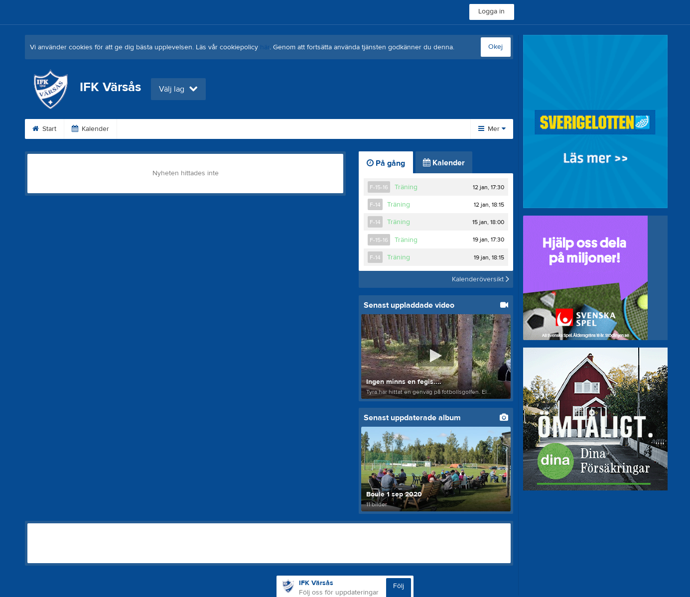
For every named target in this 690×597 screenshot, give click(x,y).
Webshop (202, 128)
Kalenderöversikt (480, 279)
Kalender (90, 128)
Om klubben (259, 128)
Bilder (404, 128)
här (265, 47)
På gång (386, 163)
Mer (492, 128)
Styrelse (357, 128)
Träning (406, 187)
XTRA (311, 128)
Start (44, 128)
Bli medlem (146, 128)
